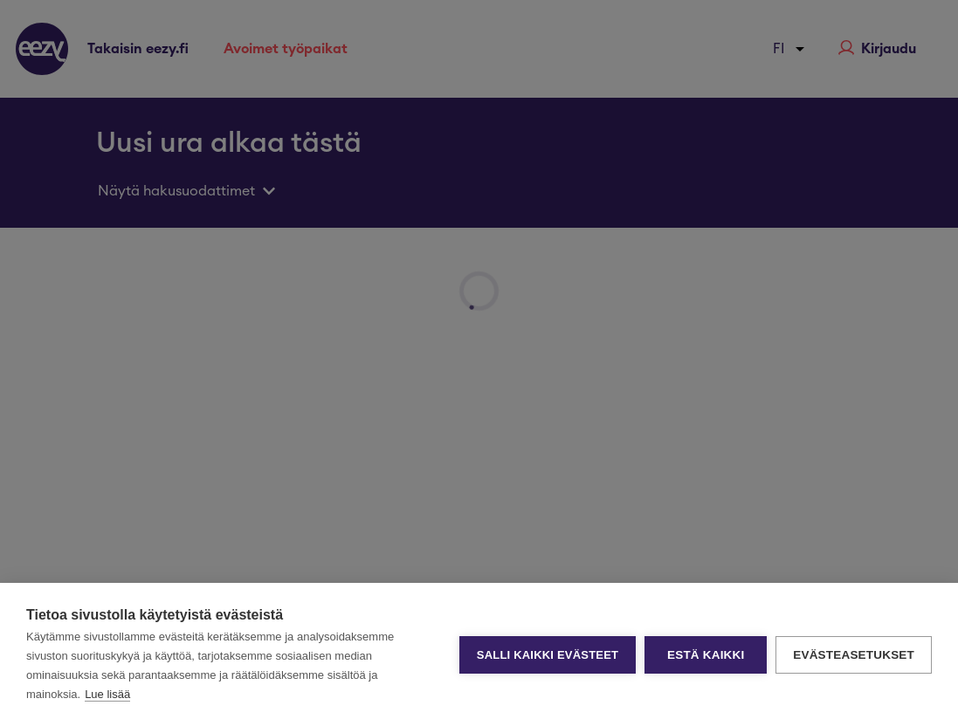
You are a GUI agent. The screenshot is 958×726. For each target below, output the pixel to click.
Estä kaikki (705, 654)
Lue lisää (107, 694)
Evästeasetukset (853, 654)
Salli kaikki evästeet (547, 654)
